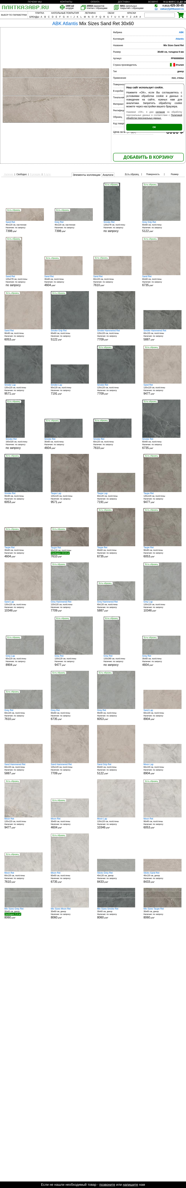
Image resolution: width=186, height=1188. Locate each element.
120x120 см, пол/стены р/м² (116, 335)
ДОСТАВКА (124, 2)
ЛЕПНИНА (90, 13)
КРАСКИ (131, 13)
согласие (160, 112)
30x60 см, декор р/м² (23, 913)
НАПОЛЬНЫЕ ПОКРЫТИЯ (65, 13)
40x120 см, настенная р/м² (25, 227)
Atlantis (180, 39)
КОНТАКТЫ (66, 2)
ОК (154, 127)
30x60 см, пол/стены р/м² (63, 281)
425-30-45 (173, 5)
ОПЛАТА (95, 2)
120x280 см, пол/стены (118, 660)
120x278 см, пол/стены (118, 227)
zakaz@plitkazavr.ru (172, 8)
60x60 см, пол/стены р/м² (161, 227)
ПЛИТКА (39, 13)
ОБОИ (111, 13)
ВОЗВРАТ (153, 2)
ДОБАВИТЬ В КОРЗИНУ (148, 157)
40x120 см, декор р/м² (116, 877)
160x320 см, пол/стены (20, 443)
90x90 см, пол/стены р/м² (23, 335)
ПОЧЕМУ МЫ (35, 2)
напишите (130, 1185)
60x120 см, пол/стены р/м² (112, 281)
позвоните (107, 1185)
